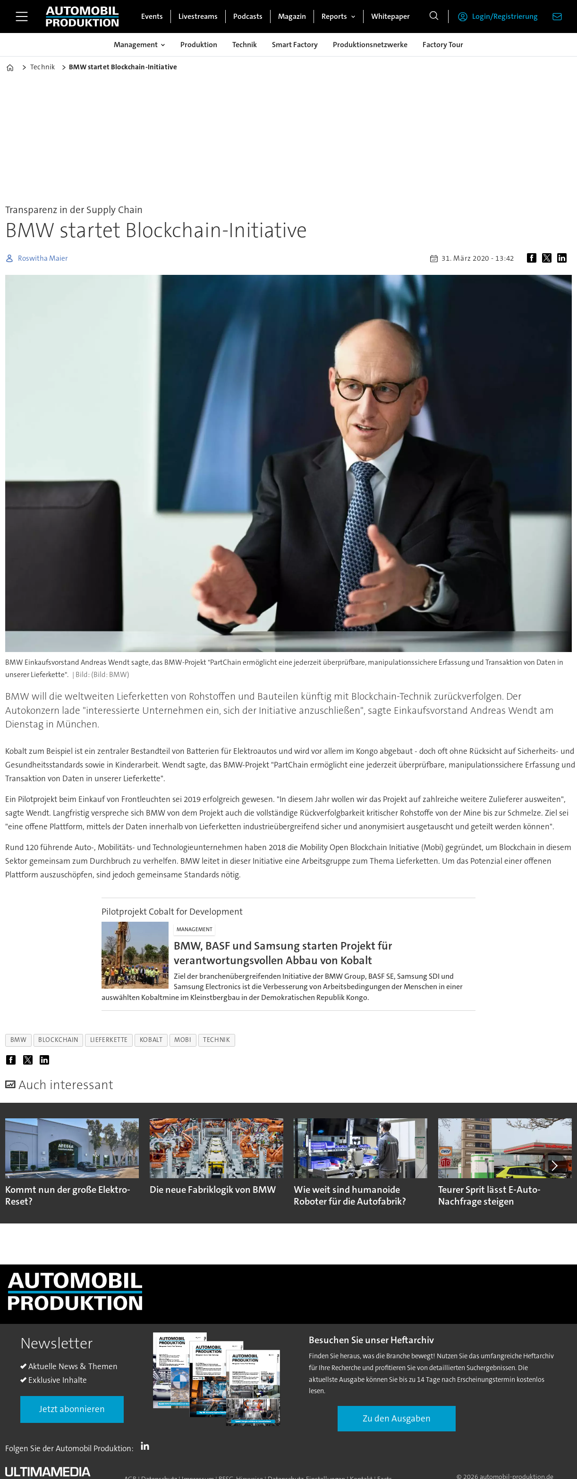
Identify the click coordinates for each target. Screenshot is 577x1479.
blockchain (58, 1040)
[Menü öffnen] (22, 16)
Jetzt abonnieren (72, 1409)
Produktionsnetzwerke (370, 45)
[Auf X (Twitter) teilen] (549, 258)
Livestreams (198, 16)
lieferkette (109, 1040)
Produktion (198, 45)
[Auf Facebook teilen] (533, 258)
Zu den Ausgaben (397, 1418)
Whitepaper (390, 16)
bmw (18, 1040)
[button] (553, 1165)
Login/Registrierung (505, 16)
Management (136, 45)
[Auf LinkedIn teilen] (564, 258)
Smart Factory (295, 45)
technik (216, 1040)
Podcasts (248, 16)
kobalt (151, 1040)
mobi (182, 1040)
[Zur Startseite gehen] (82, 16)
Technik (244, 45)
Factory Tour (443, 45)
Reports (334, 16)
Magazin (292, 16)
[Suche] (433, 16)
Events (152, 16)
